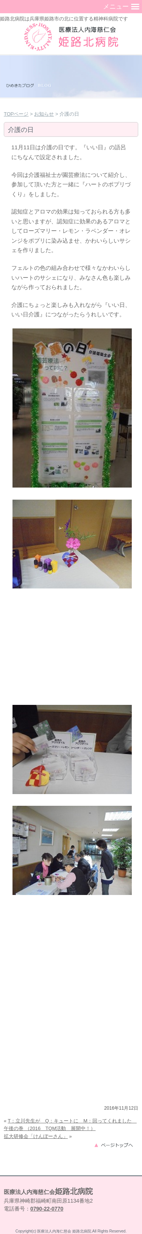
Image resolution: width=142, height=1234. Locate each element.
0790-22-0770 (46, 1209)
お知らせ (44, 114)
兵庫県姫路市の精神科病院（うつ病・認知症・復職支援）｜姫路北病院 (71, 37)
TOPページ (16, 114)
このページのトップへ (116, 1144)
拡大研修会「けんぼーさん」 (36, 1136)
